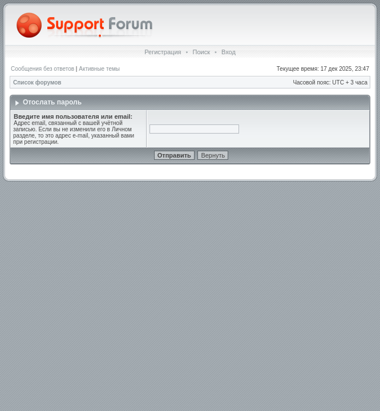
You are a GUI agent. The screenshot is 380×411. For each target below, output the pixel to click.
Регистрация (162, 52)
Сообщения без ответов (42, 69)
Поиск (200, 52)
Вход (228, 52)
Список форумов (37, 82)
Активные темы (99, 69)
